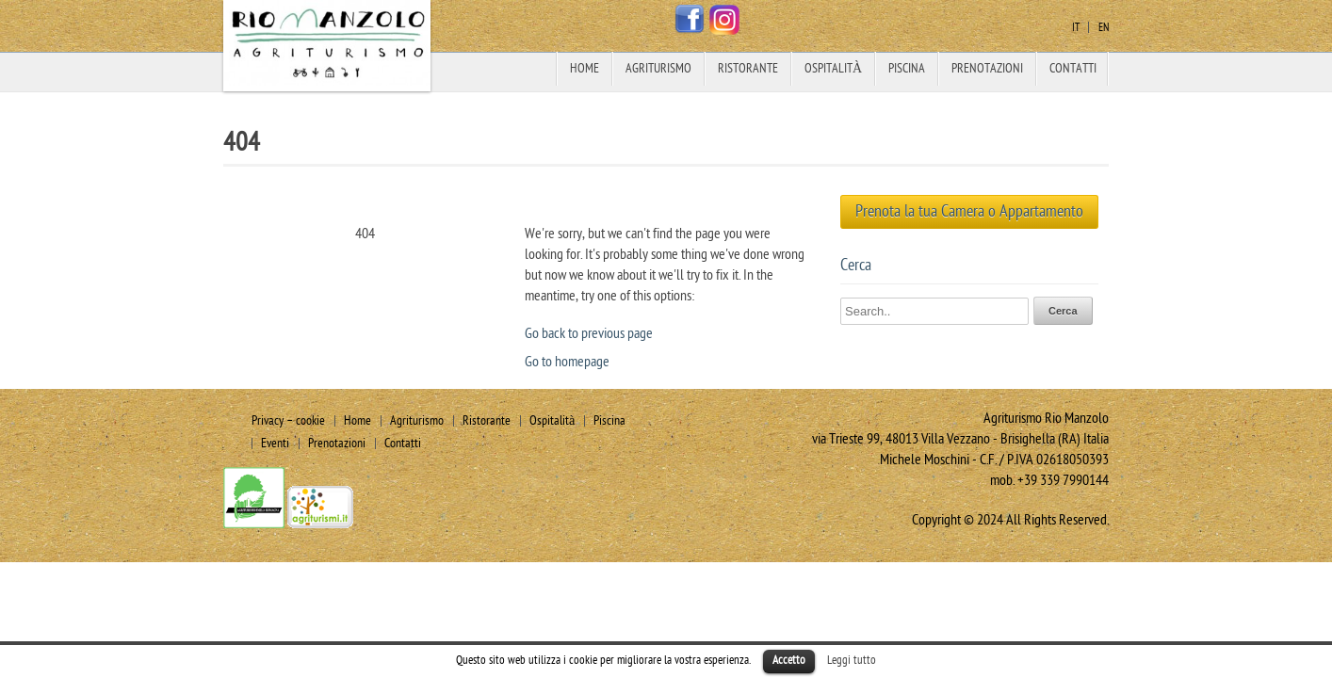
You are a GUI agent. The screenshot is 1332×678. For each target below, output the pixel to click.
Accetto (788, 660)
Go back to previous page (589, 333)
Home (584, 68)
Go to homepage (567, 361)
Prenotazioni (987, 68)
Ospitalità (833, 68)
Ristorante (748, 68)
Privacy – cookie (288, 420)
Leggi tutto (851, 660)
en (1103, 27)
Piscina (906, 68)
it (1076, 27)
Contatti (1072, 68)
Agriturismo (658, 68)
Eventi (275, 443)
